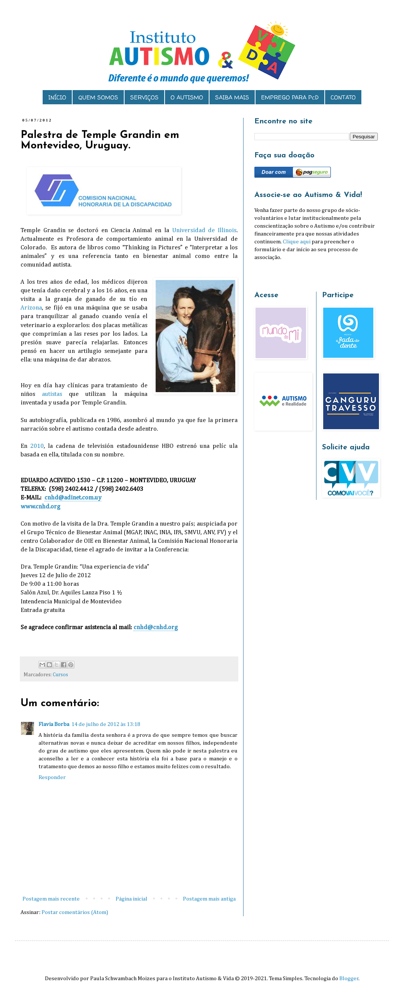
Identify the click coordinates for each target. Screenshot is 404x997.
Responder (52, 777)
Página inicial (131, 899)
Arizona (31, 308)
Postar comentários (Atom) (75, 912)
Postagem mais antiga (209, 899)
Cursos (60, 674)
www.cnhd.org (40, 507)
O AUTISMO (187, 97)
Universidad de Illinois (204, 230)
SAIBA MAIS (232, 97)
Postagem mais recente (51, 899)
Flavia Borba (54, 724)
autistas (52, 394)
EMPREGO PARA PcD (290, 97)
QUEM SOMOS (98, 97)
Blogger (349, 978)
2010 (37, 446)
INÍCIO (57, 97)
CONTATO (343, 97)
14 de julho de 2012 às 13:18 (105, 724)
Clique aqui (296, 241)
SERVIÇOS (144, 97)
